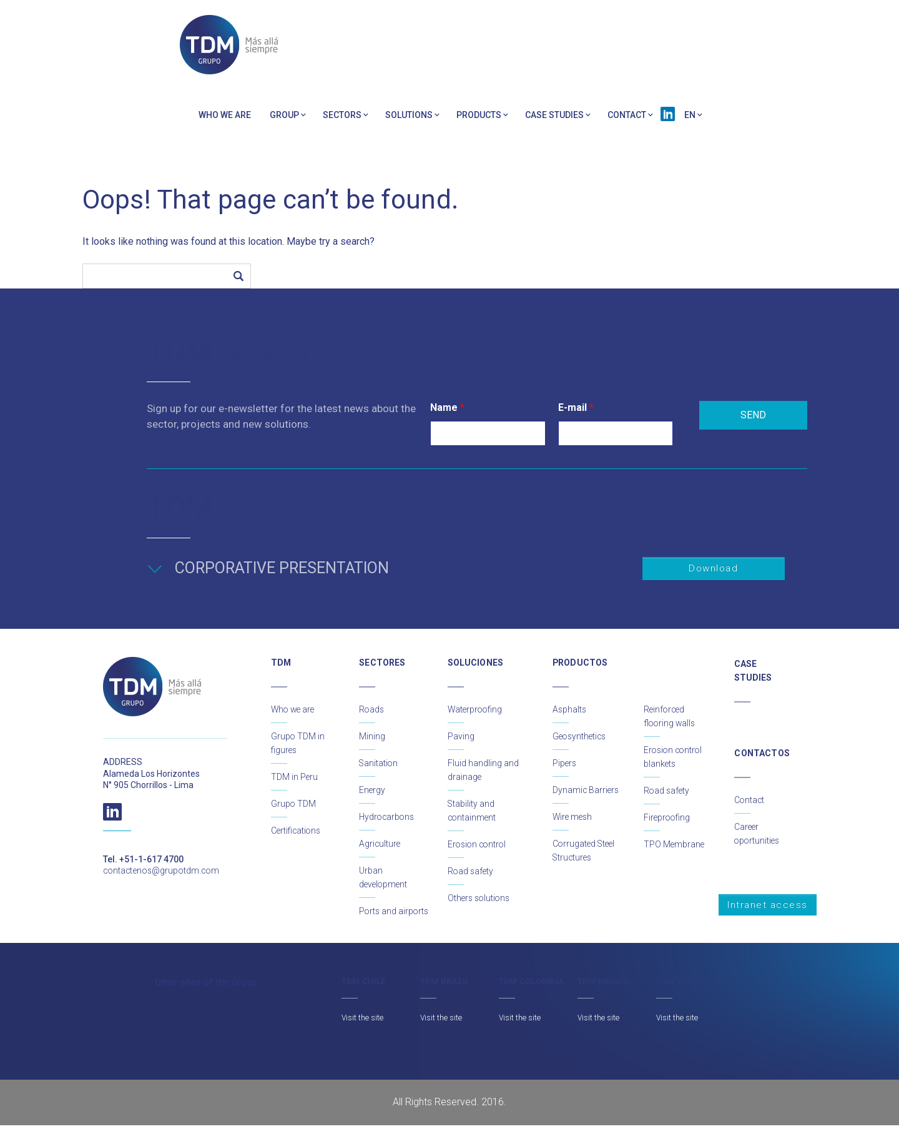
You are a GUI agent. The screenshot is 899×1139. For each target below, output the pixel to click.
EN (689, 115)
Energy (372, 790)
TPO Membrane (674, 844)
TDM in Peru (294, 777)
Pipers (565, 763)
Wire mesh (573, 817)
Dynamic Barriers (587, 790)
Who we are (225, 115)
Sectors (342, 115)
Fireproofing (668, 817)
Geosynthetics (581, 736)
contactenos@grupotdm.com (162, 870)
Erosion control (478, 844)
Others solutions (480, 898)
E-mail (576, 407)
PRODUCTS (478, 115)
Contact (626, 115)
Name (447, 407)
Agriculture (380, 844)
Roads (372, 709)
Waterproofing (476, 709)
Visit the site (362, 1031)
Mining (372, 736)
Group (284, 115)
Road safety (471, 871)
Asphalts (570, 709)
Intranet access (767, 904)
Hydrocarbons (388, 817)
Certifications (297, 831)
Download (713, 568)
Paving (461, 736)
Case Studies (554, 115)
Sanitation (379, 763)
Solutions (409, 115)
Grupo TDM (294, 804)
